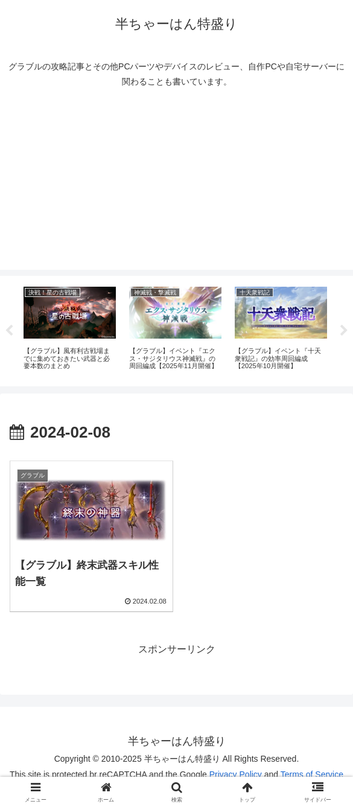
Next (344, 331)
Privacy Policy (235, 774)
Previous (9, 331)
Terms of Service (312, 774)
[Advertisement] (176, 185)
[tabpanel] (70, 329)
